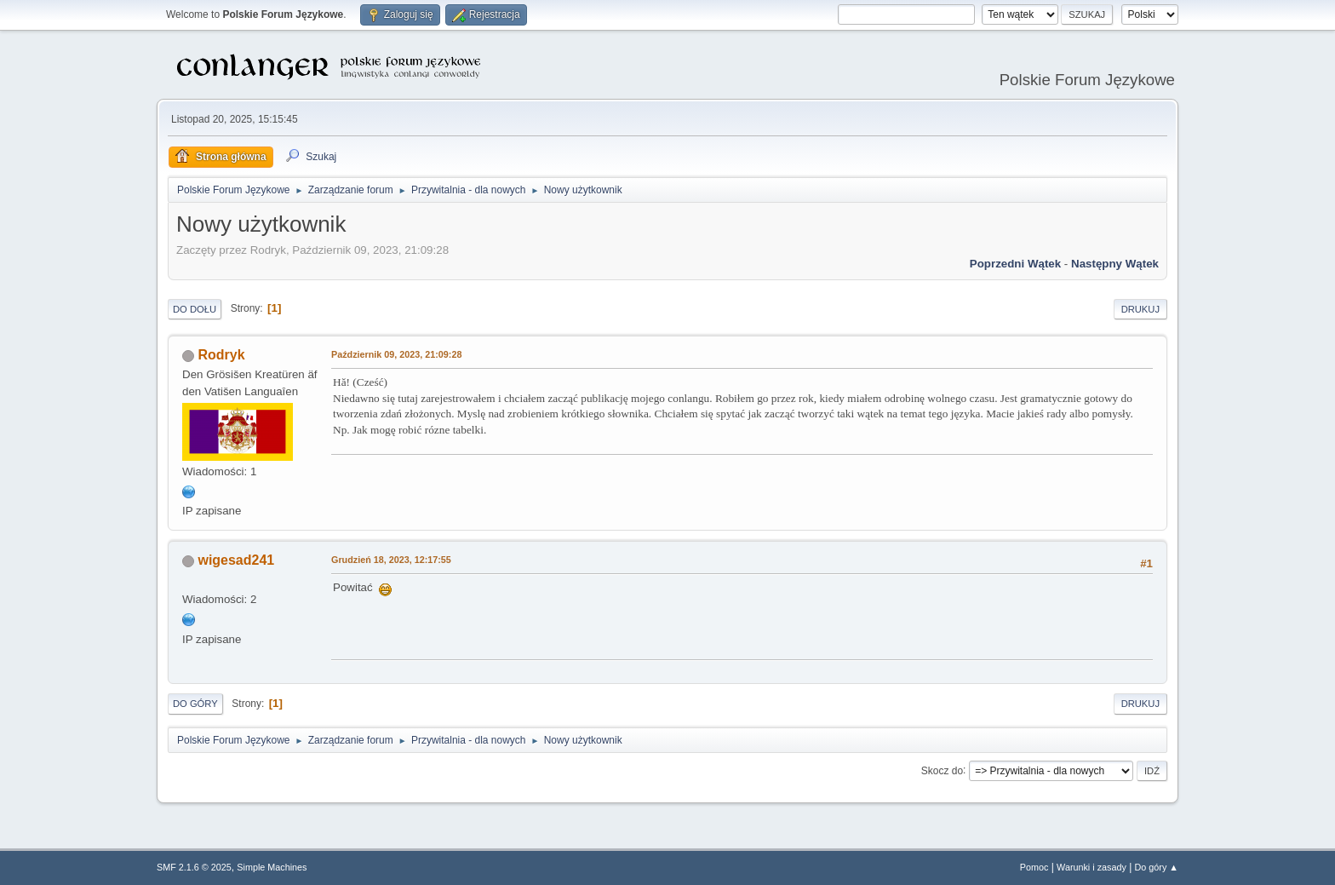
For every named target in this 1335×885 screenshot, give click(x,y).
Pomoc (1034, 867)
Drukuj (1140, 309)
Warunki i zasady (1091, 867)
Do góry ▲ (1156, 867)
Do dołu (194, 309)
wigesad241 (236, 560)
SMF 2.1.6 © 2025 (194, 867)
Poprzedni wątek (1015, 263)
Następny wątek (1115, 263)
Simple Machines (272, 867)
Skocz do (942, 770)
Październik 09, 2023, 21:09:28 (396, 354)
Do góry (195, 703)
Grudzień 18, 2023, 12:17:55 (391, 560)
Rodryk (221, 355)
